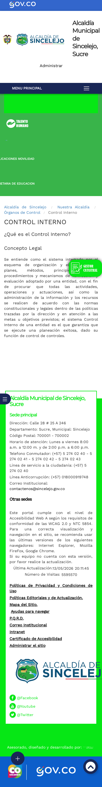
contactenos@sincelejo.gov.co (37, 488)
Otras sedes (21, 499)
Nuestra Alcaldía (73, 207)
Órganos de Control (22, 212)
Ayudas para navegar (30, 611)
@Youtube (26, 706)
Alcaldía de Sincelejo (25, 207)
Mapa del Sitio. (24, 604)
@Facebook (27, 698)
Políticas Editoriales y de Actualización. (46, 598)
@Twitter (25, 715)
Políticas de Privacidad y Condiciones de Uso (51, 588)
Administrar (51, 65)
